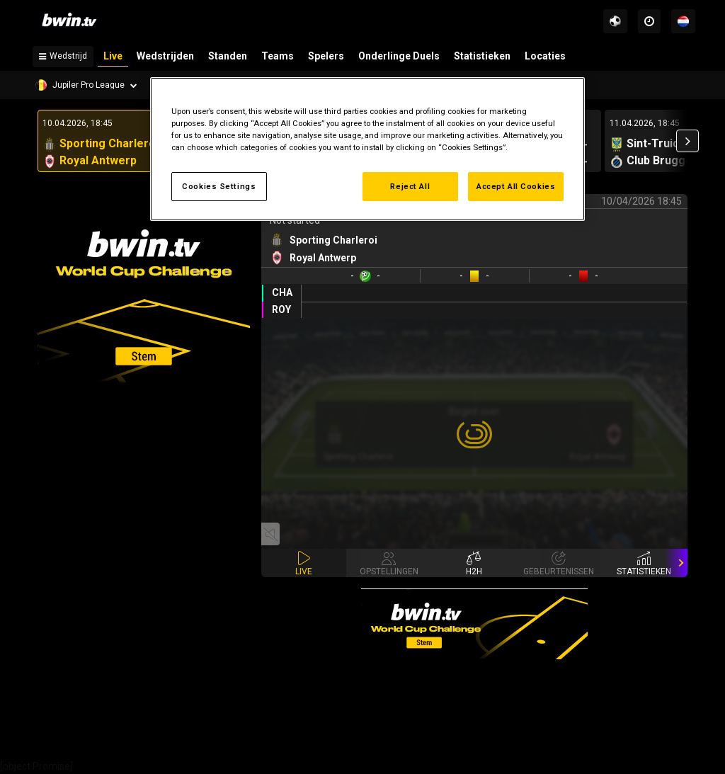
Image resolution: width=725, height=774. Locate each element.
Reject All (410, 186)
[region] (367, 149)
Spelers (326, 56)
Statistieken (482, 56)
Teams (277, 56)
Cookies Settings (219, 186)
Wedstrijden (165, 56)
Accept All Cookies (515, 186)
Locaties (545, 56)
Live (112, 56)
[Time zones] (649, 21)
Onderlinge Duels (399, 56)
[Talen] (683, 21)
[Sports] (615, 21)
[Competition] (86, 85)
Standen (227, 56)
